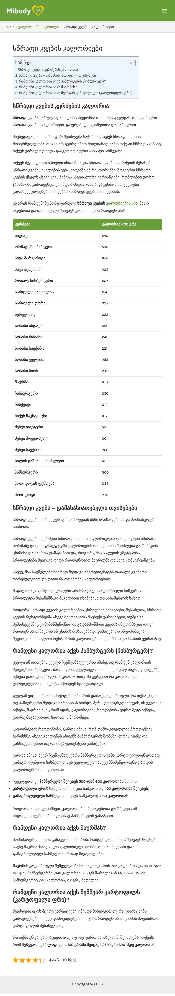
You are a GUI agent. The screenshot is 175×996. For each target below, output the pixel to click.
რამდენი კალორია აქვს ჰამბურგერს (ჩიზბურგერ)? (62, 82)
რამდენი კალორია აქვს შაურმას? (48, 88)
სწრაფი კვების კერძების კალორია (48, 71)
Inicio (10, 28)
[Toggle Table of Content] (129, 64)
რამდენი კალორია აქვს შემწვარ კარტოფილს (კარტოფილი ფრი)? (76, 94)
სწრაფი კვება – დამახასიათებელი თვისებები (57, 77)
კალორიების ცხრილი (38, 28)
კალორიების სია (122, 205)
